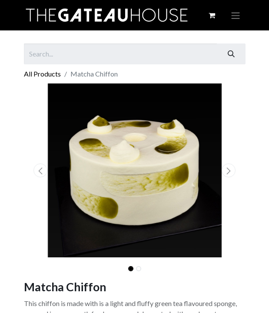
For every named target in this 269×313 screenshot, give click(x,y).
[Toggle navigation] (236, 15)
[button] (40, 170)
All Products (42, 74)
